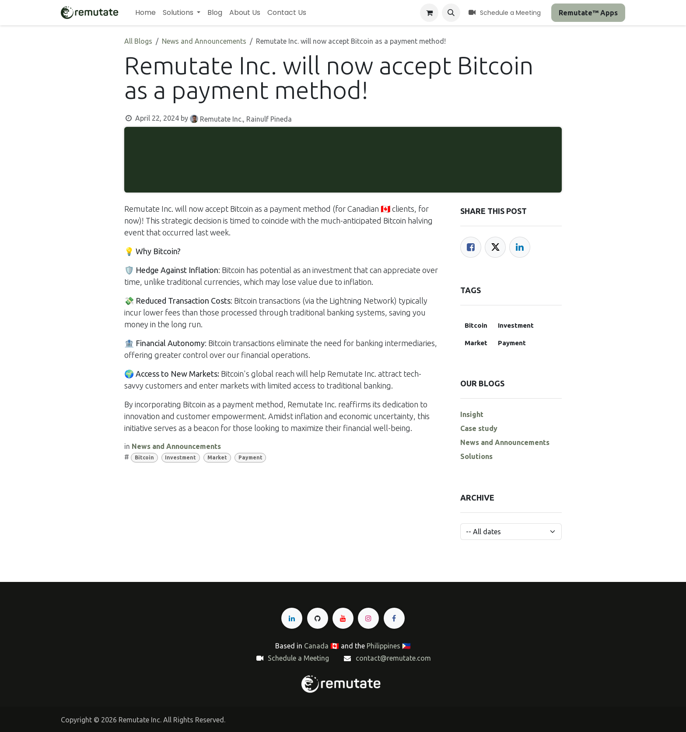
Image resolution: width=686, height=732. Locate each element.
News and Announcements (204, 41)
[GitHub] (317, 618)
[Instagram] (368, 618)
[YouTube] (343, 618)
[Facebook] (470, 247)
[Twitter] (495, 247)
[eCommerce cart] (429, 13)
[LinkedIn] (519, 247)
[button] (451, 13)
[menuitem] (145, 12)
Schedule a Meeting (298, 658)
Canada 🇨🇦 (321, 646)
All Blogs (138, 41)
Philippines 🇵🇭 (389, 646)
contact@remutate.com (393, 658)
